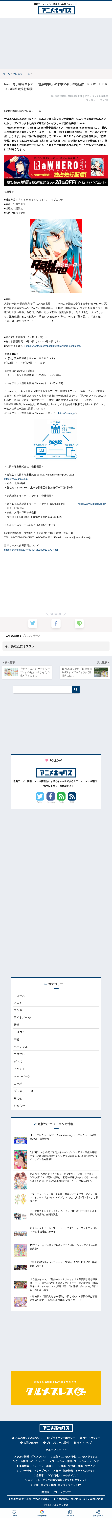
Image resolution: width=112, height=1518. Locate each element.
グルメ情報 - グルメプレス (31, 1457)
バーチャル (21, 1047)
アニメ (18, 1003)
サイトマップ (84, 1443)
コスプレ (19, 1054)
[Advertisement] (56, 43)
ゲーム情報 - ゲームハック (30, 1462)
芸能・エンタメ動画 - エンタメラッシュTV (57, 1485)
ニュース (19, 996)
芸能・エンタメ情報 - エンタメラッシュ (75, 1457)
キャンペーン (22, 1077)
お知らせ (19, 1106)
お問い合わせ (30, 1443)
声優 (16, 1040)
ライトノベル (22, 1018)
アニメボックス (60, 1505)
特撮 (16, 1025)
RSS (72, 802)
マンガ (18, 1010)
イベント (19, 1069)
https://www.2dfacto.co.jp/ (92, 503)
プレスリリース (31, 635)
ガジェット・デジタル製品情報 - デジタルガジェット (57, 1481)
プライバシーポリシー (62, 1438)
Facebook (50, 802)
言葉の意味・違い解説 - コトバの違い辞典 (79, 1499)
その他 (18, 1099)
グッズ (18, 1062)
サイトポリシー (91, 1438)
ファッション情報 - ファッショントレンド (75, 1462)
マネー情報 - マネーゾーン (34, 1471)
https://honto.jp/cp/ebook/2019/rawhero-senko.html (53, 345)
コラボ (18, 1084)
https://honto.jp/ (66, 413)
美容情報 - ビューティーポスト (36, 1466)
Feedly (61, 802)
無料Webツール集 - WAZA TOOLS (30, 1499)
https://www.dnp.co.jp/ (16, 478)
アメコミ (19, 1032)
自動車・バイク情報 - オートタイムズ (57, 1476)
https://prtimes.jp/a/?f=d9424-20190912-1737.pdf (31, 549)
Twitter (40, 802)
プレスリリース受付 (57, 1443)
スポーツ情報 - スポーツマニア (78, 1466)
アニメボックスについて (28, 1438)
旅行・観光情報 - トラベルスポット (75, 1471)
